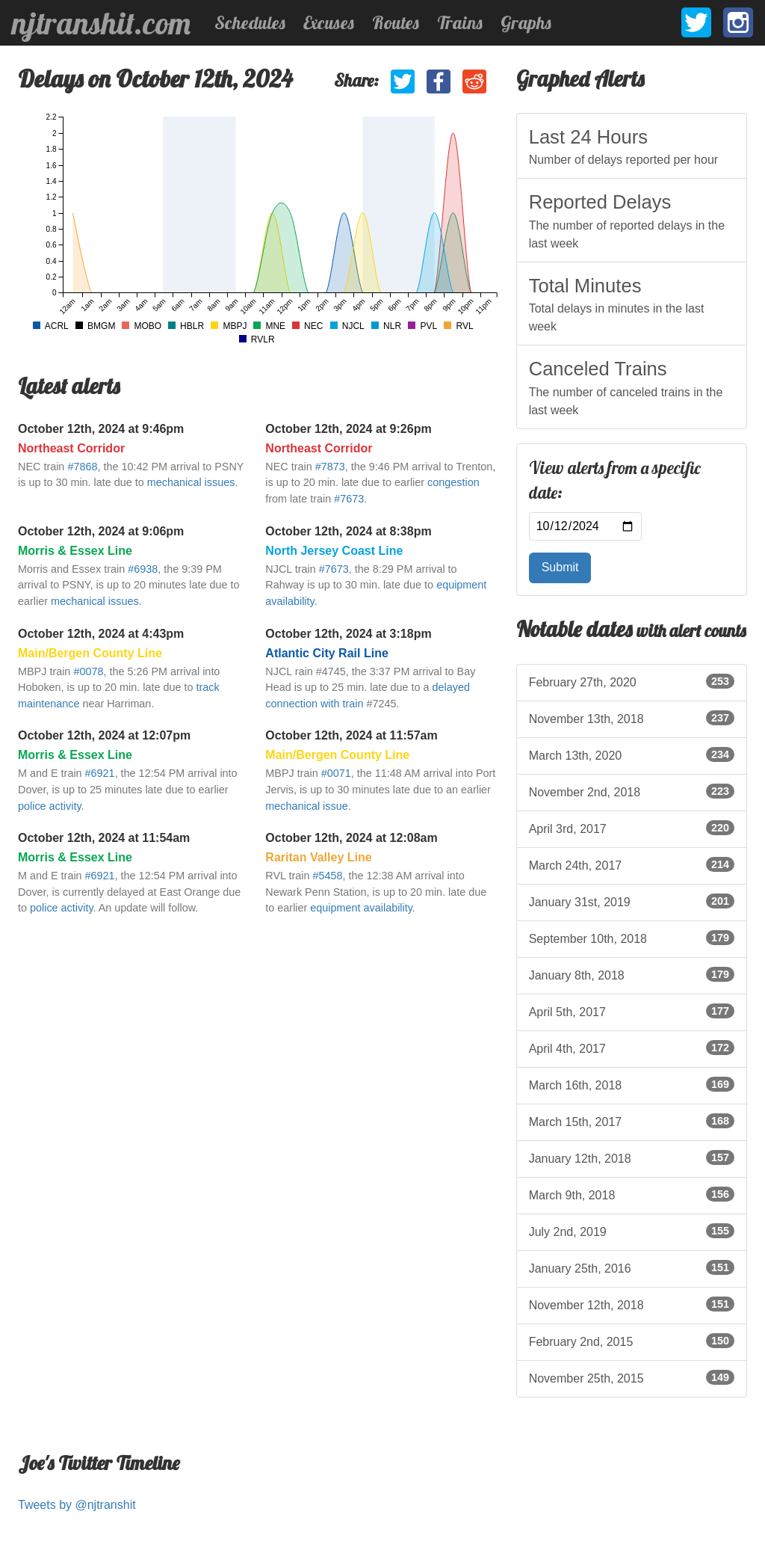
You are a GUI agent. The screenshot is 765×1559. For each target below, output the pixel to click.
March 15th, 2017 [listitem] (631, 1120)
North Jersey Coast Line (334, 550)
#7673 (349, 499)
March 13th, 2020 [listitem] (631, 754)
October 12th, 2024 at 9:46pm (101, 428)
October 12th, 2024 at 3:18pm (348, 633)
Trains (460, 22)
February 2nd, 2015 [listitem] (631, 1340)
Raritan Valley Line (318, 857)
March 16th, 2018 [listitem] (631, 1084)
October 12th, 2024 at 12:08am (351, 837)
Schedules (249, 22)
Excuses (328, 22)
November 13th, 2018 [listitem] (631, 717)
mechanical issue (306, 806)
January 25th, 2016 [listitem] (631, 1267)
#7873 (330, 467)
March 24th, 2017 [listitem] (631, 864)
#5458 (328, 876)
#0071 (336, 773)
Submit (560, 567)
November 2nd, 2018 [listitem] (631, 791)
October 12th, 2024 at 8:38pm (348, 531)
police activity (49, 806)
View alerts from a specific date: (615, 481)
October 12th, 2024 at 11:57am (351, 735)
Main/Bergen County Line (90, 653)
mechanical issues (191, 482)
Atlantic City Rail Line (326, 653)
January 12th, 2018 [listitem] (631, 1157)
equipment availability (361, 908)
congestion (453, 482)
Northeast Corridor (71, 448)
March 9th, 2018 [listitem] (631, 1194)
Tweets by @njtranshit (77, 1504)
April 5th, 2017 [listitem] (631, 1010)
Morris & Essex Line (75, 550)
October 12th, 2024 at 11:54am (104, 837)
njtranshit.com (101, 23)
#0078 (88, 671)
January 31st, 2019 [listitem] (631, 901)
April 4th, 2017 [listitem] (631, 1047)
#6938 (143, 569)
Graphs (526, 22)
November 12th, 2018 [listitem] (631, 1304)
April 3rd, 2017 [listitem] (631, 827)
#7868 (82, 467)
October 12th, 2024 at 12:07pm (104, 735)
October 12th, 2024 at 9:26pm (348, 428)
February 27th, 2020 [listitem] (631, 681)
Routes (395, 22)
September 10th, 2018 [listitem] (631, 937)
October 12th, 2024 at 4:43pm (101, 633)
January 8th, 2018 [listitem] (631, 974)
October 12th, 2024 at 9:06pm (101, 531)
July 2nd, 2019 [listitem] (631, 1230)
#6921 (100, 773)
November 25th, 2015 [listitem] (631, 1377)
